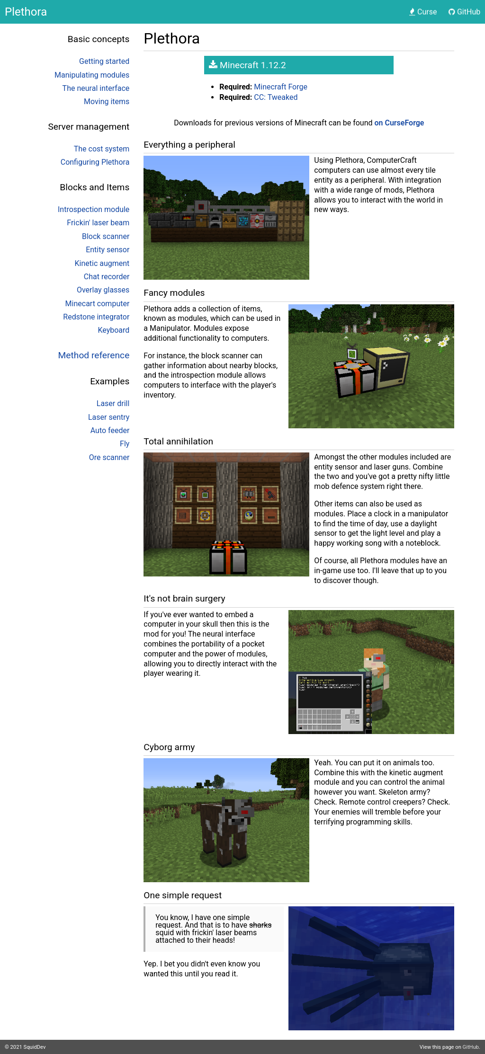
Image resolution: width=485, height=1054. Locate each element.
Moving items (106, 101)
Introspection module (93, 209)
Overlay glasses (103, 289)
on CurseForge (399, 122)
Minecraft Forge (280, 86)
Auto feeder (110, 430)
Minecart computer (97, 303)
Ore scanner (109, 457)
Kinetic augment (102, 263)
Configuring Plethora (95, 162)
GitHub (471, 1047)
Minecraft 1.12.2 (247, 65)
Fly (124, 443)
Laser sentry (108, 417)
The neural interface (96, 88)
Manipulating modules (91, 75)
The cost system (102, 148)
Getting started (104, 61)
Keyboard (113, 330)
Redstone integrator (96, 316)
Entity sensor (107, 249)
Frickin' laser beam (98, 222)
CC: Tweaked (275, 97)
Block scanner (105, 236)
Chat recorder (107, 276)
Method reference (94, 355)
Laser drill (113, 403)
